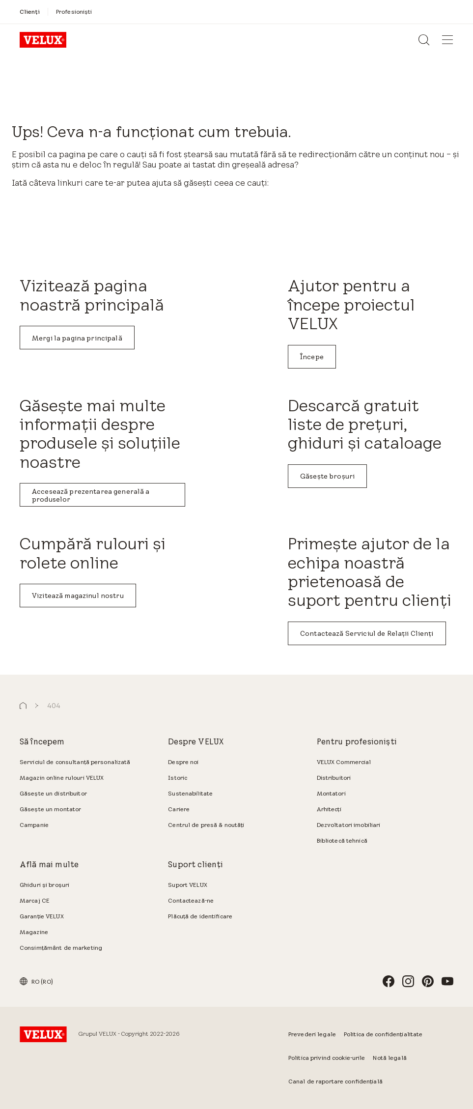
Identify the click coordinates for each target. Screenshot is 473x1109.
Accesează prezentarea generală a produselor (90, 495)
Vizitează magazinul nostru (78, 595)
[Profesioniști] (74, 11)
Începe (312, 356)
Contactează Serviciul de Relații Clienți (367, 633)
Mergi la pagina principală (77, 338)
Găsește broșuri (327, 476)
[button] (23, 706)
